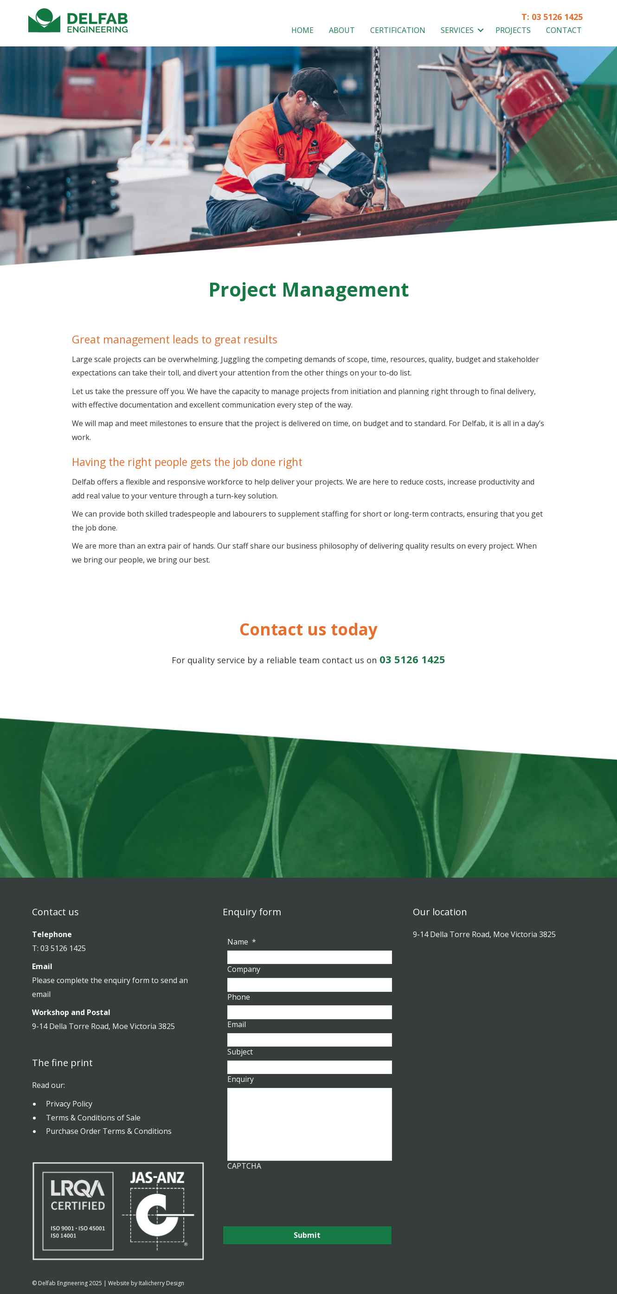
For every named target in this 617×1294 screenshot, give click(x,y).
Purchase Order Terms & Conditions (109, 1131)
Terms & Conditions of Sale (93, 1118)
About (342, 30)
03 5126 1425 (557, 16)
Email (236, 1024)
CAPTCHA (244, 1166)
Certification (397, 30)
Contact (564, 30)
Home (302, 30)
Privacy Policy (69, 1104)
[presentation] (297, 1193)
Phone (238, 996)
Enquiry (240, 1078)
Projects (513, 30)
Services (457, 30)
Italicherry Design (161, 1283)
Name (241, 942)
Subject (240, 1051)
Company (243, 969)
